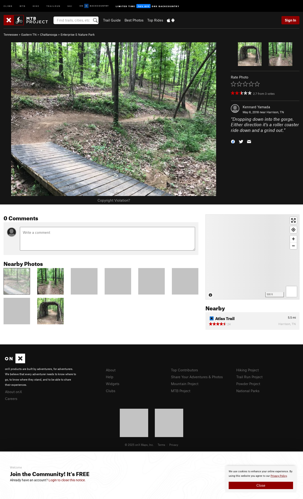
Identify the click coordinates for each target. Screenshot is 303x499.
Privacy (173, 444)
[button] (233, 141)
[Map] (252, 257)
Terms (161, 444)
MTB (23, 5)
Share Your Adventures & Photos (197, 377)
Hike (36, 5)
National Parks (247, 391)
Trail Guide (112, 20)
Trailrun (53, 5)
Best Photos (134, 20)
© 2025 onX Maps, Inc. (139, 444)
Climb (8, 5)
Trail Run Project (249, 377)
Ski (69, 5)
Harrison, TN (275, 112)
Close (260, 485)
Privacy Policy (279, 475)
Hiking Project (247, 370)
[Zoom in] (293, 238)
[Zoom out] (293, 245)
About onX (13, 392)
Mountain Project (184, 384)
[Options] (291, 291)
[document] (261, 479)
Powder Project (248, 384)
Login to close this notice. (67, 480)
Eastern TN (29, 34)
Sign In (290, 20)
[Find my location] (293, 229)
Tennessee (11, 34)
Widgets (112, 384)
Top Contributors (184, 370)
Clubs (110, 391)
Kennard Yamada (256, 107)
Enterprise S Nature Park (78, 34)
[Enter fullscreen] (293, 220)
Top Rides (155, 20)
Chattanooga (48, 34)
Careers (11, 398)
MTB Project (180, 391)
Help (109, 377)
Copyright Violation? (114, 200)
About (111, 370)
